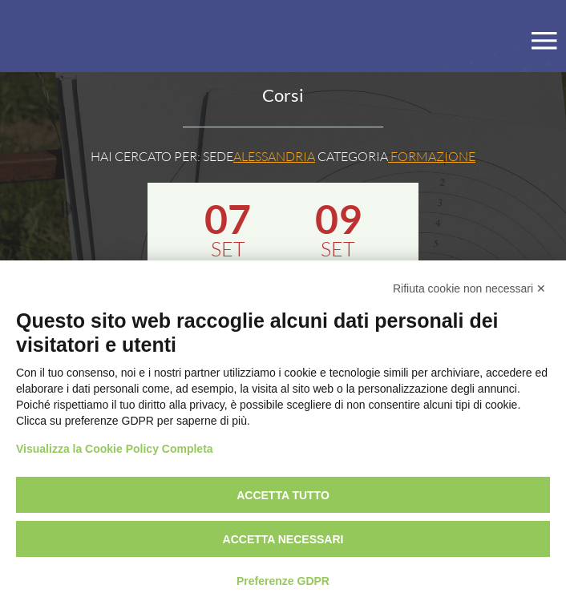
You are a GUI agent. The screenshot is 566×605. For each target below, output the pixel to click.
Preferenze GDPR (283, 581)
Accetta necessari (283, 539)
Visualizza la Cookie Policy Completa (114, 448)
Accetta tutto (283, 495)
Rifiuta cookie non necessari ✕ (469, 288)
